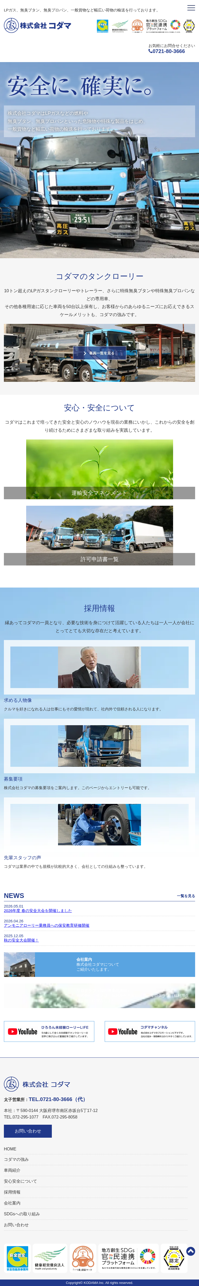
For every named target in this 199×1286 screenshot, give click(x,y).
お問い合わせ (28, 1131)
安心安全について (20, 1181)
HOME (10, 1149)
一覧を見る (186, 896)
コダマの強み (16, 1159)
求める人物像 (18, 700)
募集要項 (13, 779)
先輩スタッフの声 (22, 857)
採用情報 (12, 1192)
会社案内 (12, 1203)
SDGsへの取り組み (22, 1214)
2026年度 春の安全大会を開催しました (38, 910)
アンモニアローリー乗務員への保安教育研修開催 (46, 925)
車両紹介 (12, 1170)
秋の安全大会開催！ (21, 940)
